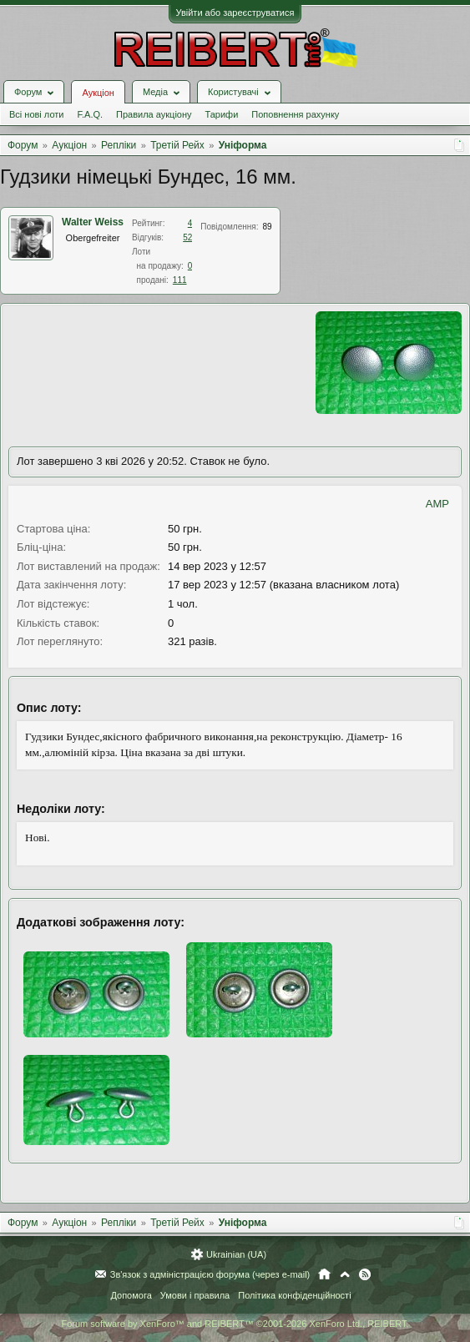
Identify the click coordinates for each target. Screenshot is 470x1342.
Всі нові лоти (36, 114)
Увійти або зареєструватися (235, 13)
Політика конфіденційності (294, 1295)
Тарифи (222, 114)
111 (180, 280)
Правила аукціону (153, 114)
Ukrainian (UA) (236, 1254)
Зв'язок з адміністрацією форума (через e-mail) (210, 1274)
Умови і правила (195, 1295)
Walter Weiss (93, 222)
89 (267, 226)
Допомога (130, 1295)
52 (187, 237)
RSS (365, 1274)
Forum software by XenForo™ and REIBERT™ (234, 1324)
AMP (437, 503)
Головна (324, 1274)
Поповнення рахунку (295, 114)
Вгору (345, 1274)
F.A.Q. (90, 114)
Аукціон (98, 93)
